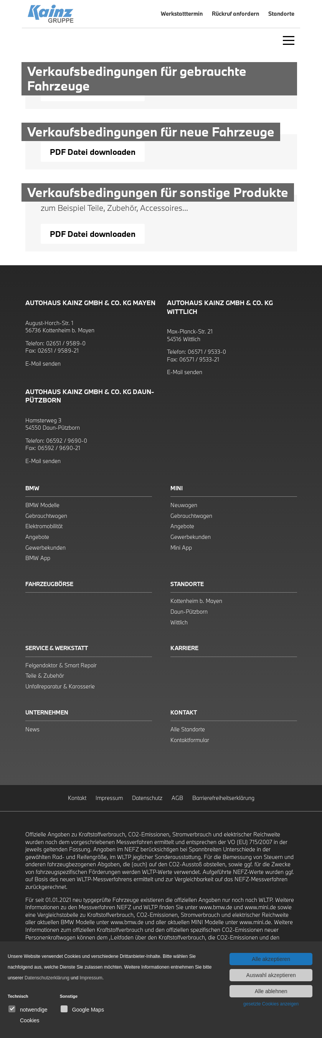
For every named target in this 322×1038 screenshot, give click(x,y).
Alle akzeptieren (271, 959)
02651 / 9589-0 (66, 343)
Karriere (184, 648)
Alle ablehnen (271, 991)
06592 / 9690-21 (59, 448)
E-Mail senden (43, 363)
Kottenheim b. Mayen (196, 600)
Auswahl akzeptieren (271, 975)
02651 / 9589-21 (58, 350)
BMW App (37, 558)
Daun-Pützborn (189, 611)
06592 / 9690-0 (66, 440)
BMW (32, 488)
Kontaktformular (189, 740)
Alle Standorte (187, 729)
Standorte (187, 584)
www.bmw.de (215, 907)
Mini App (181, 547)
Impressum (109, 797)
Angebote (37, 536)
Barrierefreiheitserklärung (223, 797)
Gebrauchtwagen (46, 515)
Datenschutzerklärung (47, 978)
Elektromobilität (44, 526)
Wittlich (179, 622)
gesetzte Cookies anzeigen (271, 1004)
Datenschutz (147, 797)
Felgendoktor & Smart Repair (61, 665)
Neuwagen (183, 505)
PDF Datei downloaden (92, 151)
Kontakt (183, 712)
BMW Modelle (42, 505)
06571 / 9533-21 (199, 359)
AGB (177, 797)
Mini (176, 488)
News (32, 729)
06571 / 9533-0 (207, 351)
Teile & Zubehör (44, 675)
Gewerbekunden (45, 547)
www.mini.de (260, 907)
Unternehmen (46, 712)
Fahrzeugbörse (49, 584)
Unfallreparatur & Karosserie (60, 686)
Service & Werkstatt (56, 648)
